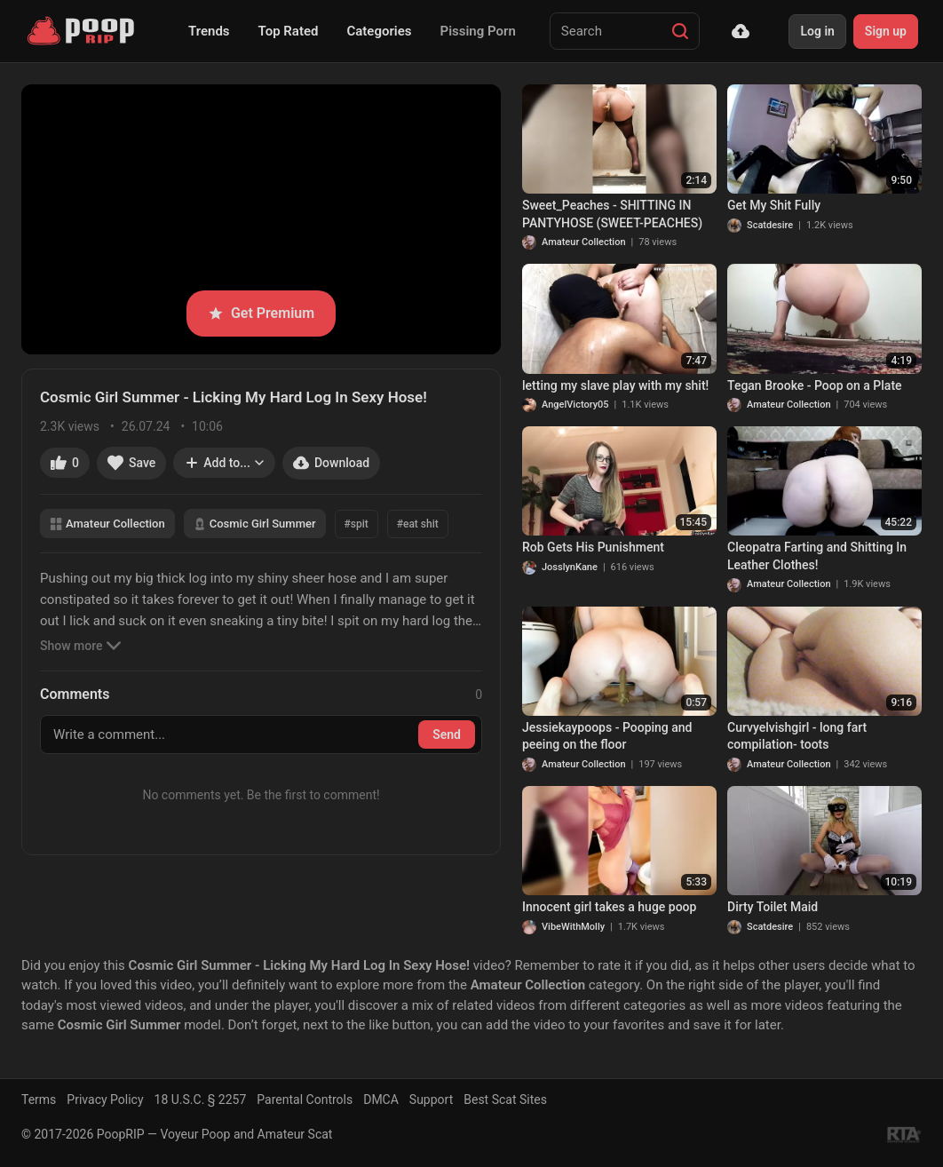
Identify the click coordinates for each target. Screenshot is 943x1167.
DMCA (381, 1099)
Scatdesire (770, 225)
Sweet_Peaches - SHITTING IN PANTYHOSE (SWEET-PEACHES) (612, 214)
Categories (378, 31)
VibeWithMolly (573, 927)
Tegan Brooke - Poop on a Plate (814, 385)
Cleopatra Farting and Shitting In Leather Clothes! (817, 556)
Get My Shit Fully (773, 205)
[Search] (680, 31)
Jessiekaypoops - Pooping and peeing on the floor (607, 736)
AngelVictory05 (575, 404)
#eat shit (418, 524)
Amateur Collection (107, 523)
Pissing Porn (478, 31)
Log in (817, 31)
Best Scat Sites (505, 1099)
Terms (38, 1099)
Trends (209, 31)
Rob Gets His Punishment (593, 547)
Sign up (886, 31)
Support (431, 1099)
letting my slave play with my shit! (615, 385)
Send (446, 734)
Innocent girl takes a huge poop (609, 907)
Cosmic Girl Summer (255, 523)
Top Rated (288, 31)
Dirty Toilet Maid (772, 907)
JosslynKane (570, 567)
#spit (356, 524)
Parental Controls (305, 1099)
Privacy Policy (105, 1099)
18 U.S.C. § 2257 (201, 1099)
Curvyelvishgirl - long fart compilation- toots (797, 736)
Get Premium (261, 313)
